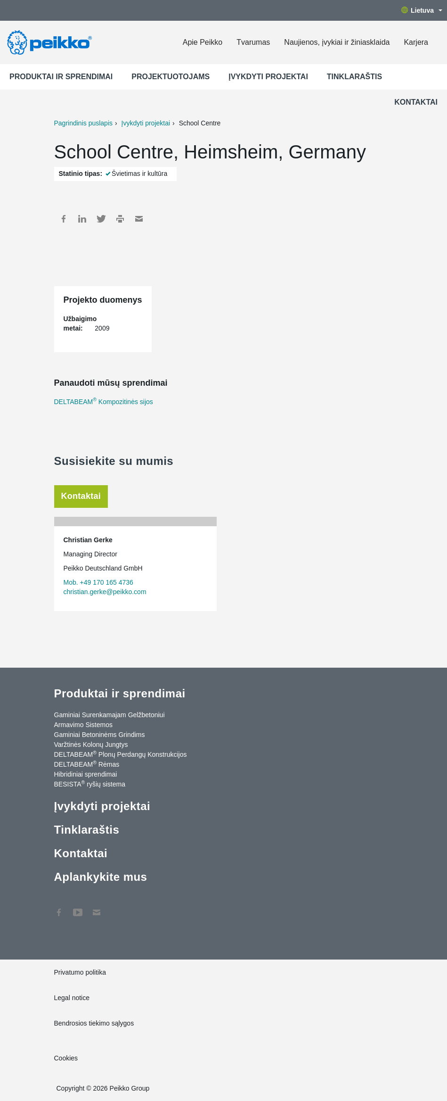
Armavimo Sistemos (83, 724)
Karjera (416, 42)
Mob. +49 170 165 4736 (98, 582)
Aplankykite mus (100, 876)
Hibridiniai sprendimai (85, 774)
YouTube (77, 907)
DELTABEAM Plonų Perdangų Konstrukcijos (120, 754)
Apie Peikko (203, 42)
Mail (139, 219)
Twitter (101, 219)
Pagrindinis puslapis (83, 123)
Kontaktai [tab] (81, 496)
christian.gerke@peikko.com (105, 592)
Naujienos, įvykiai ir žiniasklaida (337, 42)
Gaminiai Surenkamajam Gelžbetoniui (109, 715)
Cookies (66, 1058)
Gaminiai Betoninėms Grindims (99, 734)
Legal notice (72, 998)
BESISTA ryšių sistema (89, 783)
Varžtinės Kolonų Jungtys (91, 744)
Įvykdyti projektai (268, 77)
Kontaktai (416, 102)
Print (120, 219)
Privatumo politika (80, 972)
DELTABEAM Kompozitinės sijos (103, 402)
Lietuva (421, 10)
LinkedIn (82, 219)
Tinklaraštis (354, 77)
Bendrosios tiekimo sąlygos (94, 1023)
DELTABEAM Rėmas (87, 764)
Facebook (63, 219)
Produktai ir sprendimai (61, 77)
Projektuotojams (170, 77)
